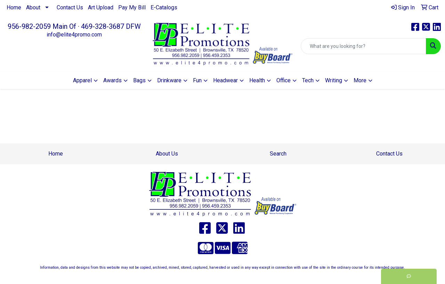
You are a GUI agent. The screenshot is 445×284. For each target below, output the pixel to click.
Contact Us (70, 7)
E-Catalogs (164, 7)
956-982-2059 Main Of (42, 26)
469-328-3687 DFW (111, 26)
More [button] (360, 80)
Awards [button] (112, 80)
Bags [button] (139, 80)
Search (278, 153)
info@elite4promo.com (74, 34)
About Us (167, 153)
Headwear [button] (225, 80)
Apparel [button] (82, 80)
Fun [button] (197, 80)
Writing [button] (333, 80)
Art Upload (100, 7)
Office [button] (283, 80)
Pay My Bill (132, 7)
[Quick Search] (363, 46)
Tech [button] (308, 80)
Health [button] (257, 80)
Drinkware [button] (169, 80)
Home (14, 7)
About (33, 7)
